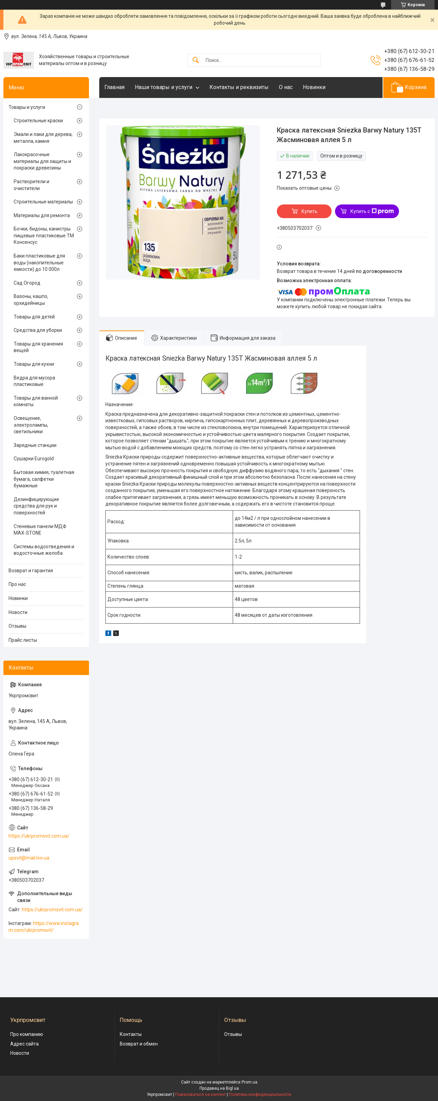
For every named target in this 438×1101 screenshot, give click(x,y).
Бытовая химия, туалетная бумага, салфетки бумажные (44, 479)
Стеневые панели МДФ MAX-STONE (40, 530)
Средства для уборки (38, 330)
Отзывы (17, 626)
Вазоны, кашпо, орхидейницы (31, 299)
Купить (309, 211)
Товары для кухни (34, 364)
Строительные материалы (43, 201)
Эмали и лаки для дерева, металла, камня (43, 138)
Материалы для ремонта (42, 215)
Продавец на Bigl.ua (219, 1088)
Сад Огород (27, 283)
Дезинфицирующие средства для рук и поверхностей (36, 506)
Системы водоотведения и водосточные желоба (44, 550)
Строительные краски (38, 120)
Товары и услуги (27, 107)
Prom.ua (249, 1082)
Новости (18, 612)
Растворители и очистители (31, 185)
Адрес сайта (24, 1044)
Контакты (131, 1034)
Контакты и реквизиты (239, 87)
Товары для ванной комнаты (36, 401)
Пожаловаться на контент (200, 1094)
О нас (286, 87)
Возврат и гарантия (31, 570)
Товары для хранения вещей (38, 347)
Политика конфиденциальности (260, 1094)
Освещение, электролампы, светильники (31, 424)
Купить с (372, 211)
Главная (114, 87)
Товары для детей (34, 317)
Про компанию (26, 1034)
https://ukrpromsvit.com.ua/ (39, 836)
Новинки (314, 87)
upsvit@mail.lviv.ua (29, 858)
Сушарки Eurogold (34, 458)
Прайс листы (23, 640)
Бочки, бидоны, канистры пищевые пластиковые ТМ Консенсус (44, 235)
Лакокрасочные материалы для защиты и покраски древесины (42, 161)
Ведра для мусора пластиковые (34, 381)
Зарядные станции (35, 445)
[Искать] (196, 60)
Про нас (17, 584)
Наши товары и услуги (163, 87)
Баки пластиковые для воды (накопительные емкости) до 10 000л (39, 262)
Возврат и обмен (139, 1044)
